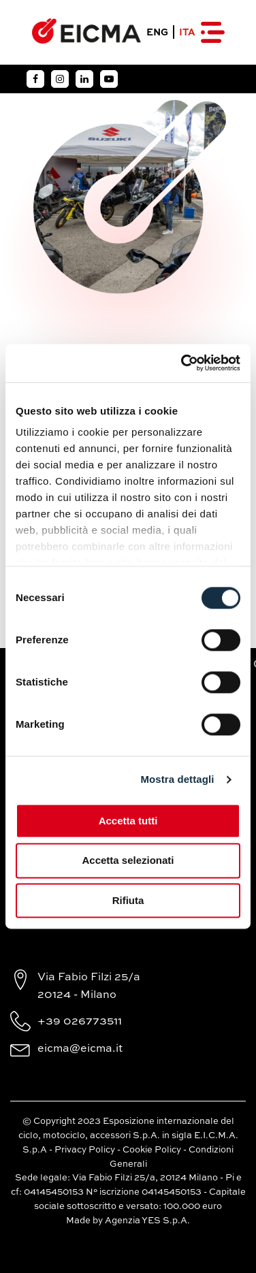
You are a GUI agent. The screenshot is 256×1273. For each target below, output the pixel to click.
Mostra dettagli (177, 779)
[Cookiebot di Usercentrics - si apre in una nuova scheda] (182, 363)
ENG (157, 32)
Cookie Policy (152, 1150)
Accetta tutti (128, 820)
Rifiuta (128, 900)
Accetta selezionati (128, 861)
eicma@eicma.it (80, 1049)
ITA (187, 32)
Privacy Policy (84, 1150)
